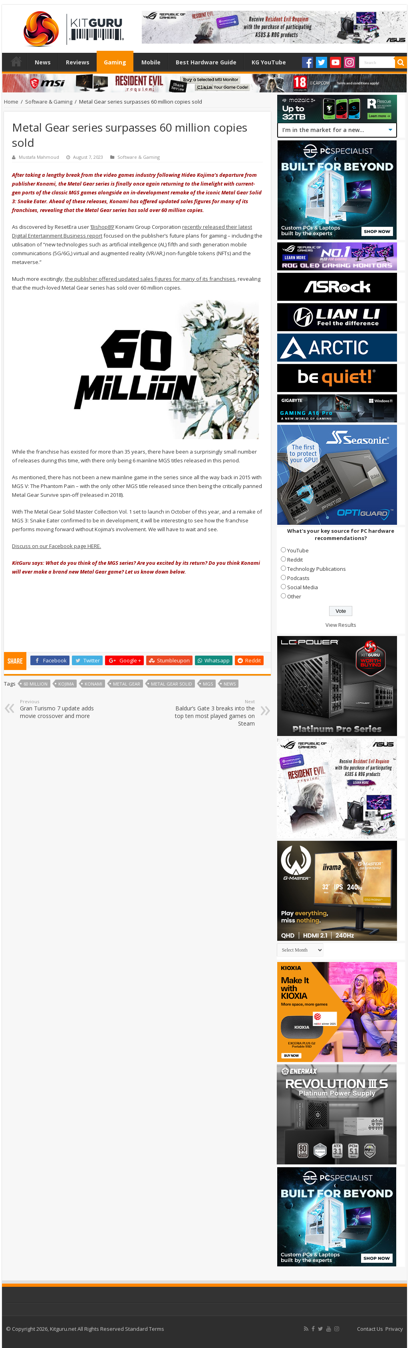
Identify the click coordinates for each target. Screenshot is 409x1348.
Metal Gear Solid (171, 684)
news (230, 684)
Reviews (77, 62)
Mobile (151, 62)
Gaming (115, 62)
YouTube (298, 550)
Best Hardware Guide (206, 62)
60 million (36, 684)
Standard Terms (144, 1328)
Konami (93, 684)
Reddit (295, 559)
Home (16, 61)
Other (294, 596)
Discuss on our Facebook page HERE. (56, 546)
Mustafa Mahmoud (39, 157)
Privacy (394, 1328)
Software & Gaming (48, 101)
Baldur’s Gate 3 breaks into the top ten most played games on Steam (214, 712)
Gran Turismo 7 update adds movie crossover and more (61, 709)
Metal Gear (126, 684)
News (43, 62)
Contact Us (370, 1328)
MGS (208, 684)
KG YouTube (269, 62)
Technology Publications (316, 568)
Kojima (66, 684)
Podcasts (298, 578)
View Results (341, 624)
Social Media (302, 587)
